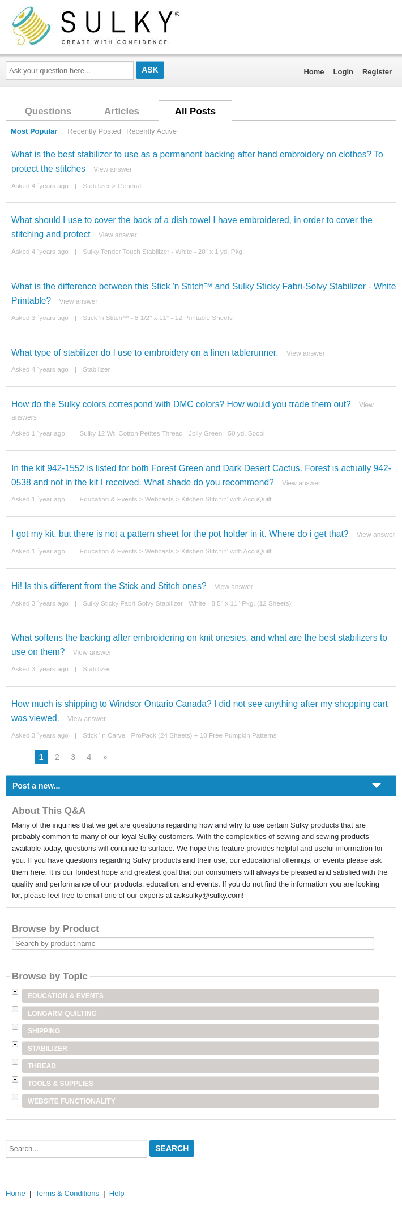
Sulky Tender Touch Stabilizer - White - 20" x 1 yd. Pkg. (163, 251)
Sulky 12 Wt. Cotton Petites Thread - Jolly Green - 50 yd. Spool (171, 433)
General (130, 185)
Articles (121, 111)
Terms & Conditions (67, 1193)
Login (343, 71)
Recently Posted (94, 131)
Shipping (44, 1031)
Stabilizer (96, 185)
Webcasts (159, 498)
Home (313, 71)
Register (377, 71)
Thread (42, 1066)
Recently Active (151, 131)
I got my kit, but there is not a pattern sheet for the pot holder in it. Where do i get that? (180, 534)
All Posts (195, 111)
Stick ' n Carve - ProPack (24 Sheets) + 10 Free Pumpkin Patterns (179, 735)
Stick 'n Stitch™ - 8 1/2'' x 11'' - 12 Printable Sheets (158, 317)
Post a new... (36, 785)
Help (117, 1193)
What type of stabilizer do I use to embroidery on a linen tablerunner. (145, 352)
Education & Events (108, 498)
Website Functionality (72, 1101)
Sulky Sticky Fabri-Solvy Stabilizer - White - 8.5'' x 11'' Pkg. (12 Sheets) (187, 603)
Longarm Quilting (62, 1013)
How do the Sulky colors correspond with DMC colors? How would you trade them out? (181, 404)
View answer (112, 169)
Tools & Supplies (60, 1084)
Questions (48, 111)
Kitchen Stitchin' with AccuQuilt (226, 498)
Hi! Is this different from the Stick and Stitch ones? (109, 586)
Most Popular (34, 131)
